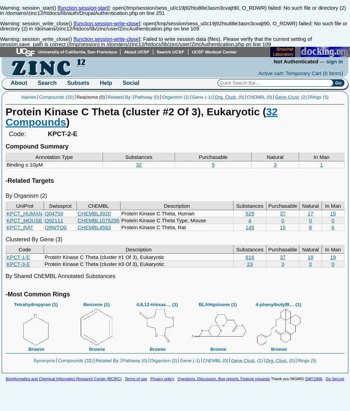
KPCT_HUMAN (24, 213)
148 (249, 227)
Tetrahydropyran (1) (36, 324)
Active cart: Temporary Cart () (301, 73)
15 (333, 213)
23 (250, 264)
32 (139, 165)
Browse (36, 349)
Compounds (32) (56, 97)
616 (249, 257)
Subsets (78, 83)
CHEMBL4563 (94, 227)
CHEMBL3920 (94, 213)
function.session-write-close (107, 23)
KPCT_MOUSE (24, 220)
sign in (334, 61)
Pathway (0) (146, 97)
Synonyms (44, 360)
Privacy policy (162, 379)
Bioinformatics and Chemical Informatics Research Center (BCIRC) (64, 379)
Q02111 (54, 220)
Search (47, 83)
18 (311, 257)
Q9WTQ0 (56, 227)
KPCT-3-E (18, 264)
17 (311, 213)
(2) (291, 97)
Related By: (119, 97)
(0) (229, 97)
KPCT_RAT (20, 227)
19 (333, 257)
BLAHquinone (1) (218, 324)
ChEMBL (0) (259, 97)
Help (106, 83)
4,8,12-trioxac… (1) (157, 324)
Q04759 (54, 213)
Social (131, 83)
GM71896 (313, 379)
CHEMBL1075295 (99, 220)
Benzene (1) (97, 324)
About (19, 83)
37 (283, 213)
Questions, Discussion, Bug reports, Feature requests (223, 379)
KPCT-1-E (18, 257)
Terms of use (136, 379)
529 (249, 213)
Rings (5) (319, 97)
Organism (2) (176, 97)
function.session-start (83, 8)
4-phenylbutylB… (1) (278, 324)
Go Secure (335, 379)
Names (28, 97)
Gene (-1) (202, 97)
